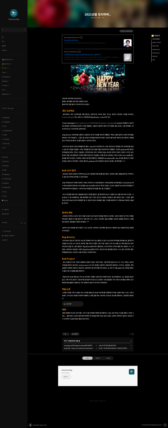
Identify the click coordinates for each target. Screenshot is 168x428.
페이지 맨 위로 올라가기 (165, 425)
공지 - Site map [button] (8, 108)
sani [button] (5, 192)
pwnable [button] (6, 117)
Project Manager (68, 117)
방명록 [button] (4, 46)
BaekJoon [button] (6, 94)
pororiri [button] (6, 161)
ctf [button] (5, 148)
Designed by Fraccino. (156, 425)
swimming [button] (7, 179)
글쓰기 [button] (6, 240)
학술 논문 (154, 56)
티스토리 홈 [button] (7, 231)
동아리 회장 (155, 46)
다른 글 (108, 358)
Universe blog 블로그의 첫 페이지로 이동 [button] (14, 14)
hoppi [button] (5, 200)
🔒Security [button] (7, 64)
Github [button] (4, 50)
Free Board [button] (6, 77)
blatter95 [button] (7, 187)
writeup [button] (6, 139)
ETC (103, 17)
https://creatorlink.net (71, 52)
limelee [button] (6, 166)
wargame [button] (7, 122)
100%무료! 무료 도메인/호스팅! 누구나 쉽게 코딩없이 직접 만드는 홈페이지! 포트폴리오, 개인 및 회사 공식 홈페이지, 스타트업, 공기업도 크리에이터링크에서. (91, 58)
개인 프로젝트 (156, 39)
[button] (14, 210)
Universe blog (66, 370)
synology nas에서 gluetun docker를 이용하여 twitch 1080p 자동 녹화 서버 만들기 (80, 345)
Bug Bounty (156, 49)
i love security (65, 373)
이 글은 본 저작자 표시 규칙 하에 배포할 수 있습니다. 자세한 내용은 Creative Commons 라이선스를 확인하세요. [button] (131, 334)
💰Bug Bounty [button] (8, 59)
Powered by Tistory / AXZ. (40, 425)
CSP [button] (5, 126)
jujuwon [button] (6, 183)
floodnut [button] (7, 174)
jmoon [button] (6, 157)
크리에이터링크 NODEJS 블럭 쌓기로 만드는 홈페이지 (82, 55)
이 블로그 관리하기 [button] (9, 236)
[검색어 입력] (14, 30)
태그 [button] (3, 42)
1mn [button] (5, 196)
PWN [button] (5, 135)
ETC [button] (4, 90)
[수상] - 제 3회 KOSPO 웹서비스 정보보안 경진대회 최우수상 (115, 348)
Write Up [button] (7, 143)
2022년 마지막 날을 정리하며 (107, 345)
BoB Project (156, 53)
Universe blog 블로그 (30, 425)
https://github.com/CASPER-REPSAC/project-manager (94, 123)
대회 (153, 60)
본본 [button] (5, 170)
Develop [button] (5, 81)
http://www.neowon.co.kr (71, 37)
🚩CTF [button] (6, 68)
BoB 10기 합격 (156, 42)
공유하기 (98, 358)
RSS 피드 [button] (6, 214)
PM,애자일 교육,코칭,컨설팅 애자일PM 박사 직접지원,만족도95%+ (84, 43)
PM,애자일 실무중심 (71, 40)
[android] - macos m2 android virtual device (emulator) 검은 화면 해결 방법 (80, 348)
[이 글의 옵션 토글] (68, 334)
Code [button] (5, 72)
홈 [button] (2, 37)
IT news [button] (5, 85)
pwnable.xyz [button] (8, 130)
